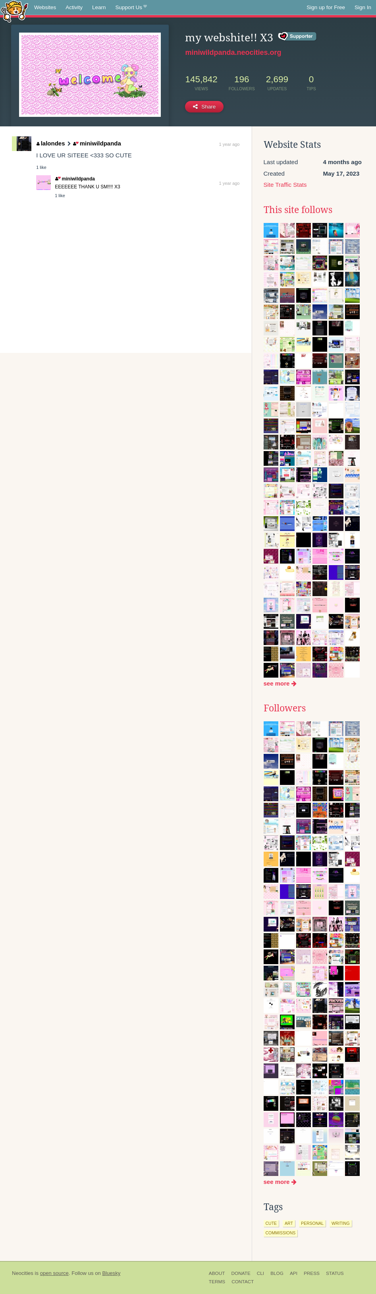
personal (312, 1223)
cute (271, 1223)
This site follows (298, 210)
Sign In (363, 7)
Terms (217, 1281)
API (293, 1273)
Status (335, 1273)
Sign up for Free (326, 7)
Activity (74, 7)
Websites (45, 7)
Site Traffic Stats (285, 184)
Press (312, 1273)
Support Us (131, 7)
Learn (99, 7)
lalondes (51, 143)
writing (341, 1223)
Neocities (22, 1273)
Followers (285, 708)
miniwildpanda (97, 143)
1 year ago (229, 144)
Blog (276, 1273)
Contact (242, 1281)
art (289, 1223)
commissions (281, 1232)
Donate (240, 1273)
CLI (260, 1273)
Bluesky (111, 1273)
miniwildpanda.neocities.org (233, 52)
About (217, 1273)
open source (54, 1273)
